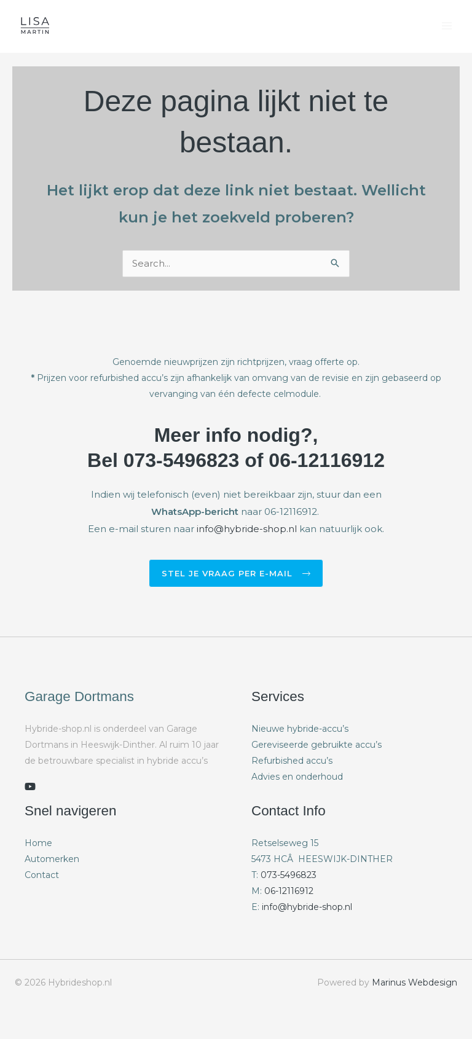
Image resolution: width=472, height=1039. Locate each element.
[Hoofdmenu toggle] (447, 26)
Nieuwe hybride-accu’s (299, 729)
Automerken (52, 859)
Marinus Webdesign (414, 983)
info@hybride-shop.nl (247, 529)
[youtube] (30, 787)
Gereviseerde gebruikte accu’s (316, 745)
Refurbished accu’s (291, 761)
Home (38, 843)
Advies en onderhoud (297, 777)
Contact (42, 875)
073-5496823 (289, 875)
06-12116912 (288, 891)
